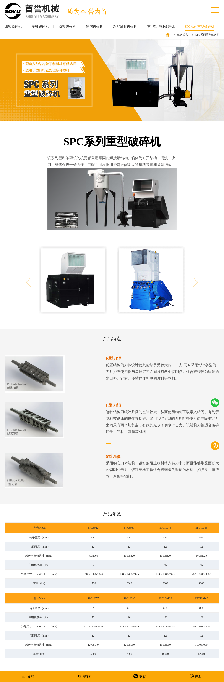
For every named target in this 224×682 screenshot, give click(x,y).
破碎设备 (182, 34)
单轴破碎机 (40, 26)
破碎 (84, 676)
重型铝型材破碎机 (161, 26)
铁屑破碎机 (94, 26)
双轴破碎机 (67, 26)
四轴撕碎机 (13, 26)
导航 (27, 676)
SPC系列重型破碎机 (200, 26)
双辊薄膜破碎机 (125, 26)
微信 (139, 676)
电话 (196, 676)
